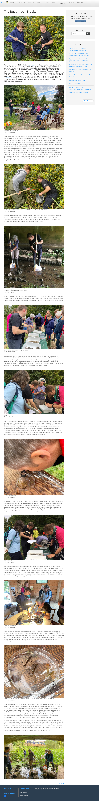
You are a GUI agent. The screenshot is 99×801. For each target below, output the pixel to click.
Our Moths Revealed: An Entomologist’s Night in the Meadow (80, 88)
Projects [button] (39, 2)
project (31, 65)
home (5, 2)
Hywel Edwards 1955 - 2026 (77, 84)
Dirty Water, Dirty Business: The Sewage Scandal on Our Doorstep (79, 54)
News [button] (54, 2)
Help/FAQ (12, 2)
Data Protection (23, 792)
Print (61, 783)
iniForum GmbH (53, 788)
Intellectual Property (24, 795)
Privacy (21, 793)
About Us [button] (21, 2)
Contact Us (71, 2)
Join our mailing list (80, 21)
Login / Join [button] (80, 2)
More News (88, 101)
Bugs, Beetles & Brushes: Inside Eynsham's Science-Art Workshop (79, 60)
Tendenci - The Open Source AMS (42, 793)
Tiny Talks (8, 78)
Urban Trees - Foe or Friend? (77, 80)
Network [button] (30, 2)
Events (47, 2)
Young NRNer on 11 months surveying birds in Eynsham (77, 49)
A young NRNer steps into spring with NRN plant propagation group (80, 65)
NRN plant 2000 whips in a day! (78, 92)
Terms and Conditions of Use (26, 791)
